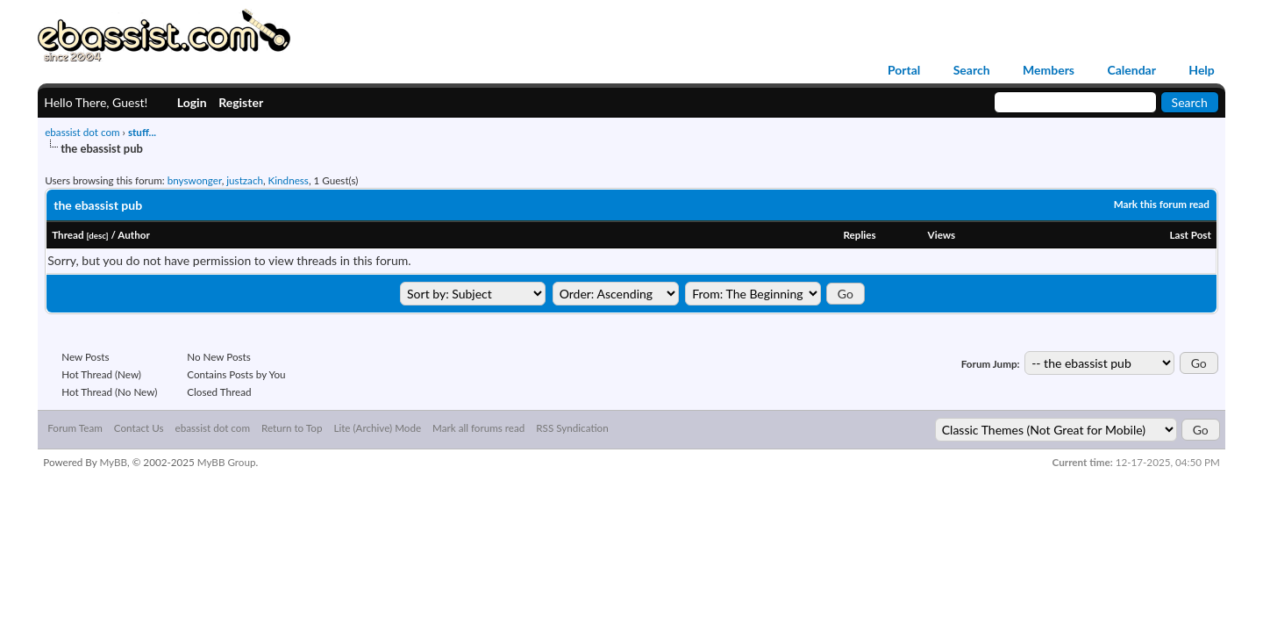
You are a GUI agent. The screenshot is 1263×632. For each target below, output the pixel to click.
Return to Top (291, 429)
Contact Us (139, 429)
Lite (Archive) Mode (377, 429)
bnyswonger (195, 180)
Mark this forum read (1161, 204)
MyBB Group (226, 463)
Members (1048, 70)
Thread (67, 234)
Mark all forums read (478, 429)
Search (971, 70)
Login (192, 102)
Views (942, 234)
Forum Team (75, 429)
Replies (859, 234)
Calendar (1131, 70)
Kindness (288, 180)
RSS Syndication (572, 429)
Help (1201, 70)
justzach (244, 180)
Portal (904, 70)
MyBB (113, 463)
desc (97, 235)
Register (240, 102)
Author (134, 234)
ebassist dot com (82, 132)
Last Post (1189, 234)
